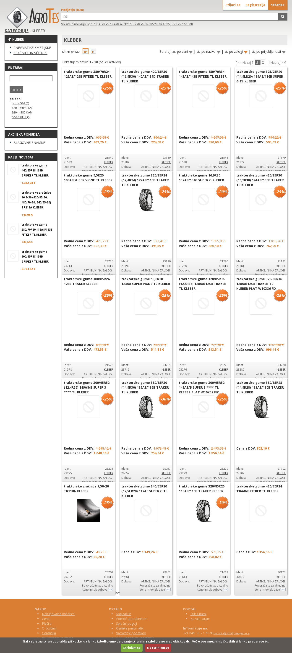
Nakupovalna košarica (58, 614)
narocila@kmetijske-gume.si (232, 633)
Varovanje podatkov (131, 633)
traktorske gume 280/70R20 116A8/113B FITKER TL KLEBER (36, 230)
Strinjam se (132, 647)
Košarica (277, 5)
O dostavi (49, 628)
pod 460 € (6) (20, 103)
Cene (46, 618)
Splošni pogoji (126, 623)
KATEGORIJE (17, 30)
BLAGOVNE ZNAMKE (29, 142)
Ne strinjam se (158, 647)
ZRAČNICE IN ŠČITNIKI (30, 53)
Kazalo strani (200, 618)
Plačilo (47, 623)
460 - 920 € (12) (21, 108)
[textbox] (170, 17)
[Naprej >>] (277, 62)
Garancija (49, 633)
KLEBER (108, 162)
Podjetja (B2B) (72, 10)
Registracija (255, 5)
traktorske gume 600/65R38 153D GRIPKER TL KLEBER (35, 257)
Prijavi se (233, 5)
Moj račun (123, 614)
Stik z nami (198, 614)
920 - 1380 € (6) (21, 112)
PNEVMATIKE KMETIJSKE (32, 47)
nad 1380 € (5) (21, 117)
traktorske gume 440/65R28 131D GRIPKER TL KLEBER (35, 170)
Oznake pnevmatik (129, 628)
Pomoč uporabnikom (131, 618)
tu (266, 641)
